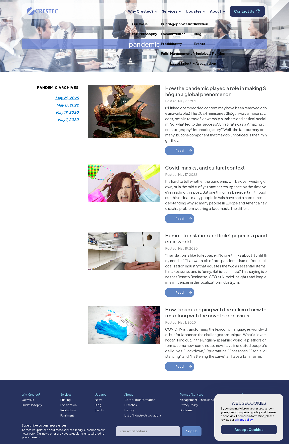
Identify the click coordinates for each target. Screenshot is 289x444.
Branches (130, 405)
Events (99, 410)
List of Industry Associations (143, 415)
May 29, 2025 (67, 98)
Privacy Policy (189, 405)
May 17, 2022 (67, 105)
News (98, 399)
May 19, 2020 (67, 112)
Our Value (28, 399)
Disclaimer (186, 410)
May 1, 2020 (68, 119)
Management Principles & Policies (202, 399)
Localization (68, 405)
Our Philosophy (32, 405)
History (129, 410)
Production (68, 410)
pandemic (144, 44)
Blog (98, 405)
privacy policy (243, 419)
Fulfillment (67, 415)
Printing (65, 399)
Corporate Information (139, 399)
